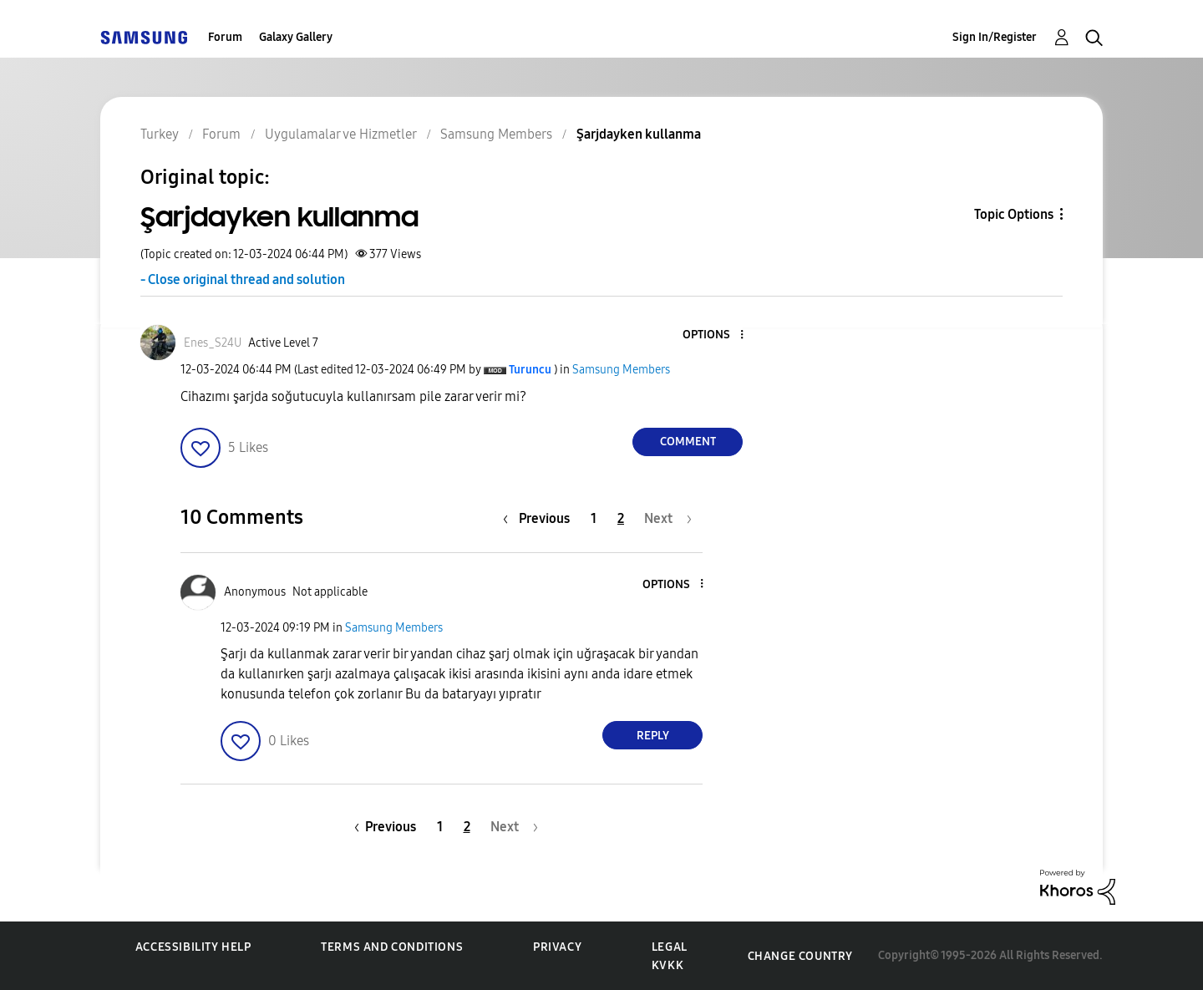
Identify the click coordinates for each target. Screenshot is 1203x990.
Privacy (557, 947)
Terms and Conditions (392, 947)
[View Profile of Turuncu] (530, 370)
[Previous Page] (540, 518)
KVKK (667, 965)
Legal (670, 947)
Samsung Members (621, 370)
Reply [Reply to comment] (653, 736)
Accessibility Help (193, 947)
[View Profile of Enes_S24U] (212, 343)
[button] (714, 335)
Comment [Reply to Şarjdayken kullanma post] (688, 441)
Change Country (800, 956)
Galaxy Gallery (295, 37)
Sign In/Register (994, 37)
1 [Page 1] (593, 518)
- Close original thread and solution (242, 279)
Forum (225, 37)
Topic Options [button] (1013, 214)
